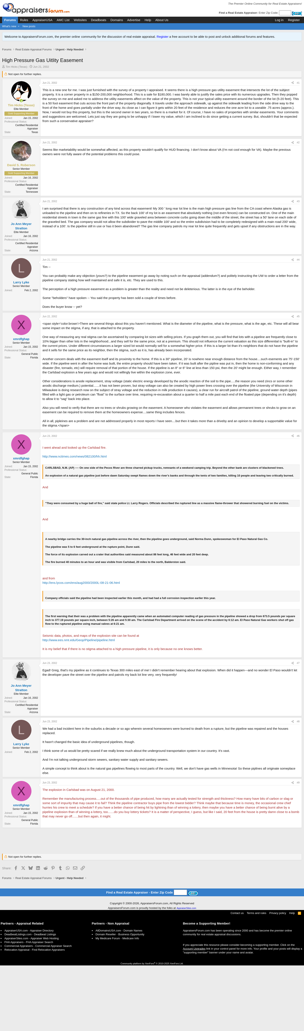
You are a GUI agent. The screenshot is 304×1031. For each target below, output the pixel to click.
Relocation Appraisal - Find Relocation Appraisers (34, 1015)
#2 (298, 208)
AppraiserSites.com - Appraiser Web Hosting (31, 1003)
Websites (80, 20)
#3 (298, 266)
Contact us (237, 978)
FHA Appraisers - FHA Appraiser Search (28, 1007)
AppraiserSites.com (186, 973)
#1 (298, 87)
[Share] (292, 87)
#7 (298, 728)
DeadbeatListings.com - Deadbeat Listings (30, 999)
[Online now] (21, 105)
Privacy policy (277, 978)
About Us (161, 20)
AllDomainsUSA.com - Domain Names (119, 996)
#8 (298, 787)
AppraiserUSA (42, 20)
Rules (24, 20)
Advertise (133, 20)
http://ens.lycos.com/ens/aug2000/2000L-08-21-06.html (81, 648)
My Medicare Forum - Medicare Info (117, 1003)
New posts (29, 26)
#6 (298, 501)
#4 (298, 325)
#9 (298, 848)
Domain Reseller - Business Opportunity (120, 999)
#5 (298, 382)
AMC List (63, 20)
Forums (10, 20)
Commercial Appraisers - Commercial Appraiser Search (38, 1011)
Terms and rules (256, 978)
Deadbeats (98, 20)
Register (162, 36)
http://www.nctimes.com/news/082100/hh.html (74, 522)
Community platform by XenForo (152, 1029)
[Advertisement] (152, 56)
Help (148, 20)
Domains (116, 20)
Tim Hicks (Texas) (16, 71)
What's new (9, 26)
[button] (18, 26)
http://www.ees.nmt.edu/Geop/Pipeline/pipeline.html (78, 705)
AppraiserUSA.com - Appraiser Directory (29, 996)
